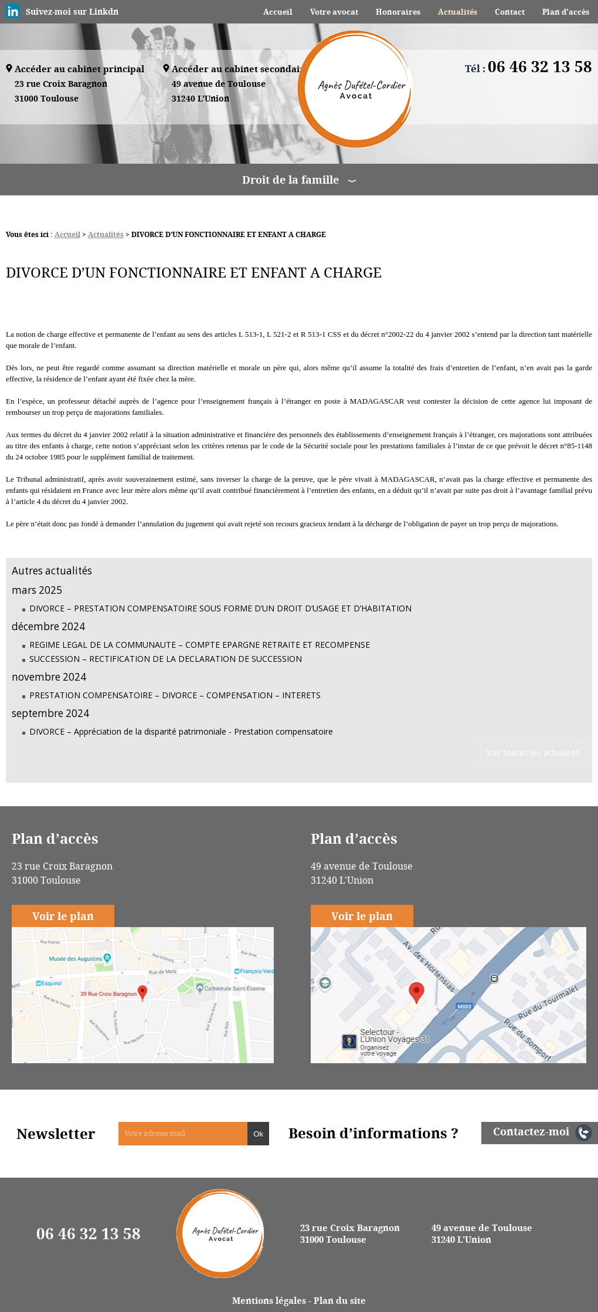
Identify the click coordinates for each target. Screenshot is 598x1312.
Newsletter (56, 1133)
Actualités (457, 11)
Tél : (528, 68)
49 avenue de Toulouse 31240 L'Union (481, 1233)
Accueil (278, 11)
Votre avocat (334, 11)
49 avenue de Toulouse (219, 92)
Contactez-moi (531, 1131)
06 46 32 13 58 (88, 1233)
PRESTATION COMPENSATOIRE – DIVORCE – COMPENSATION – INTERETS (175, 695)
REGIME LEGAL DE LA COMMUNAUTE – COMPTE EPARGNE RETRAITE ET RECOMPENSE (199, 644)
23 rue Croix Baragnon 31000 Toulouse (350, 1233)
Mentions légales (269, 1300)
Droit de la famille (290, 180)
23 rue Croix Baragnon (61, 92)
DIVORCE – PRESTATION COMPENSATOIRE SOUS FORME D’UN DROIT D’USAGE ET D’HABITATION (220, 608)
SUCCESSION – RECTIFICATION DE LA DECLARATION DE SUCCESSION (165, 658)
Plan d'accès (565, 11)
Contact (510, 11)
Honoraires (398, 11)
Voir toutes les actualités (533, 752)
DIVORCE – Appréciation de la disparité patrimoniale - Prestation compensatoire (181, 731)
